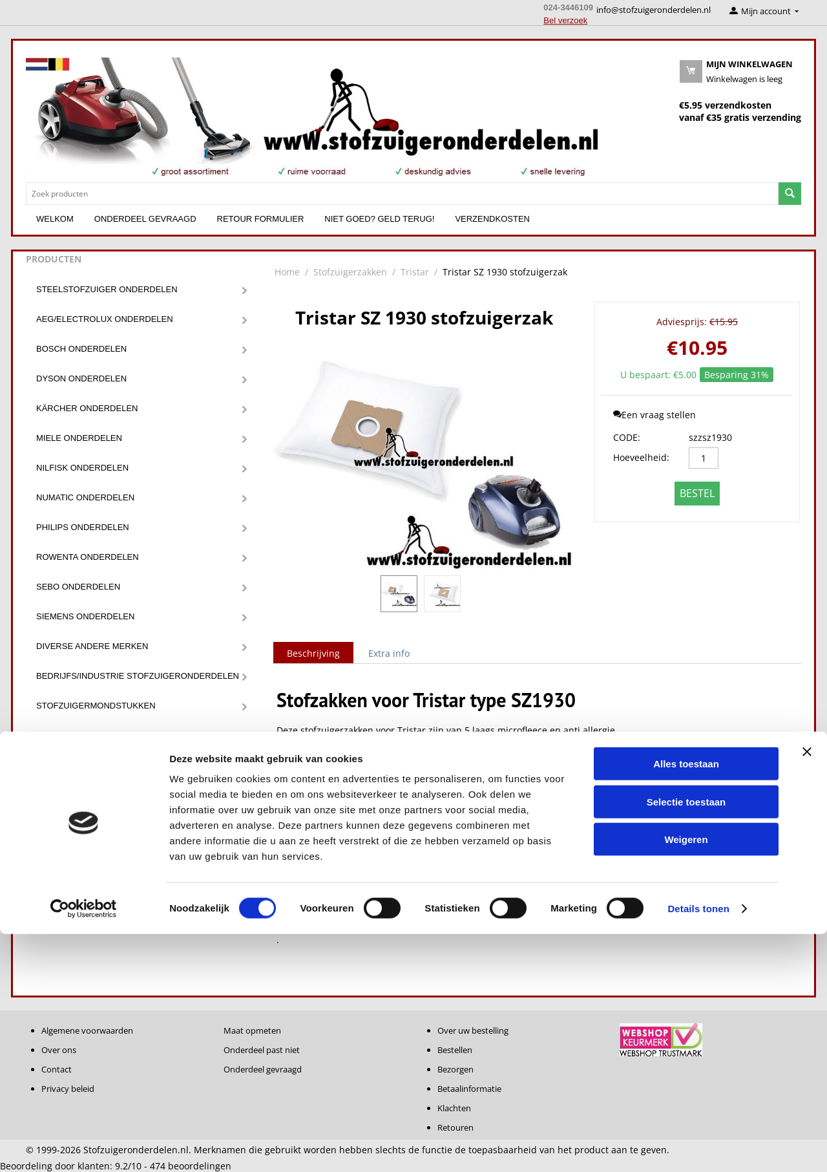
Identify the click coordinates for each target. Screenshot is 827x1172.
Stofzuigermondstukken (96, 705)
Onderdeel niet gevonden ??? (106, 884)
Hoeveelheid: (641, 457)
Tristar (415, 272)
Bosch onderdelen (81, 349)
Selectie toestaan (686, 1039)
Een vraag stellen (654, 415)
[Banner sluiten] (806, 989)
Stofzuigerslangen (83, 795)
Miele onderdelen (79, 438)
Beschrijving (313, 653)
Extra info (389, 653)
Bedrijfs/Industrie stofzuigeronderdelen (137, 676)
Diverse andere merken (92, 646)
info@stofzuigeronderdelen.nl (653, 10)
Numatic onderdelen (85, 497)
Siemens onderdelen (85, 616)
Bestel (697, 493)
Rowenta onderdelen (87, 557)
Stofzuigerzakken (80, 765)
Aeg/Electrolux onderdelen (104, 319)
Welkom (55, 219)
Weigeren (685, 1077)
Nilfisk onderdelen (82, 468)
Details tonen (698, 1146)
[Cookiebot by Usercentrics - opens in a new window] (83, 1146)
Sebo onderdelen (78, 586)
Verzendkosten (492, 219)
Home (287, 272)
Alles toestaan (686, 1001)
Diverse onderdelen (85, 824)
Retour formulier (260, 219)
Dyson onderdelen (81, 378)
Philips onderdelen (82, 527)
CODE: (626, 437)
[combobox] (402, 193)
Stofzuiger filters (81, 735)
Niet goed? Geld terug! (379, 219)
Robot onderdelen (81, 854)
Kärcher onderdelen (87, 408)
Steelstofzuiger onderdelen (107, 289)
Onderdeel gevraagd (145, 219)
